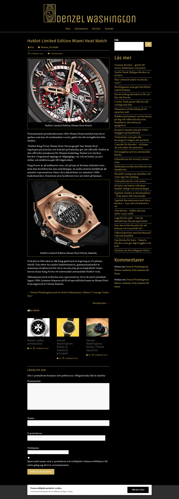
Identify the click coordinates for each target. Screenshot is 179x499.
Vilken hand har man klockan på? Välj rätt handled (132, 234)
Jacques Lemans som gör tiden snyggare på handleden (131, 131)
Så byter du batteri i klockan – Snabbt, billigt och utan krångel (131, 187)
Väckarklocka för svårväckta (130, 181)
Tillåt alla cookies (138, 490)
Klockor (96, 28)
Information (81, 28)
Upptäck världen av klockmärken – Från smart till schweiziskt (132, 194)
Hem (68, 28)
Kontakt (109, 28)
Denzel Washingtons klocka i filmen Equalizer (95, 345)
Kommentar (34, 381)
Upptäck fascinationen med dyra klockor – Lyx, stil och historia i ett (132, 203)
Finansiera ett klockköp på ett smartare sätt (130, 110)
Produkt (53, 47)
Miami (44, 47)
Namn (31, 418)
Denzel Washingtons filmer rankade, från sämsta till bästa (131, 270)
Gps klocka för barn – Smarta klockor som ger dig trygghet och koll (132, 243)
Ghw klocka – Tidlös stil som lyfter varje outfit (129, 212)
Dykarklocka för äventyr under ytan (131, 161)
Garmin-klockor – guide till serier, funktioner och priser (130, 66)
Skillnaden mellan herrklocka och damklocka (133, 168)
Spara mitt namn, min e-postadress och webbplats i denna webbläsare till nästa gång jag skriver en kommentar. (67, 463)
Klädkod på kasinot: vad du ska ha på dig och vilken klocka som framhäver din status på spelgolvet (133, 121)
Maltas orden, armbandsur (35, 342)
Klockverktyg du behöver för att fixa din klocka (132, 96)
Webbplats (33, 448)
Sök (116, 40)
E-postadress (35, 433)
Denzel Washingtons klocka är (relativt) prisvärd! (65, 347)
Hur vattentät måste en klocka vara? (131, 81)
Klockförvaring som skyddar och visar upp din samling (132, 175)
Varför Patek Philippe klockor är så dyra (132, 74)
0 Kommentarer (55, 53)
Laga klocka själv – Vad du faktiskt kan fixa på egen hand (130, 219)
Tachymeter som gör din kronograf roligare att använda (131, 139)
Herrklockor (100, 303)
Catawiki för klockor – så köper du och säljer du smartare (131, 146)
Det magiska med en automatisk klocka (132, 153)
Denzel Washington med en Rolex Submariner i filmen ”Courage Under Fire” (68, 294)
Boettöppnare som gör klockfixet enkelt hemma (132, 88)
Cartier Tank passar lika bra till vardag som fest (131, 103)
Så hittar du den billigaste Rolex (132, 250)
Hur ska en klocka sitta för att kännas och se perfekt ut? (130, 227)
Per (32, 47)
